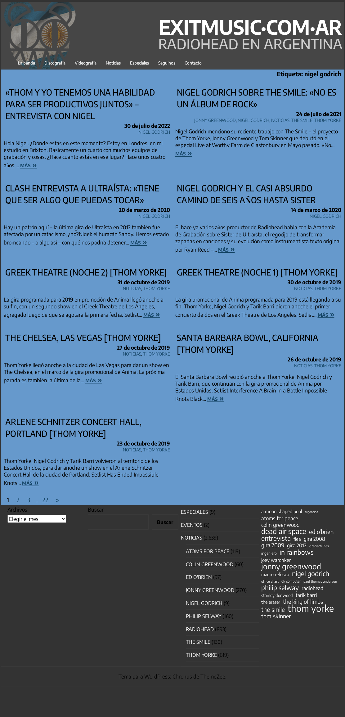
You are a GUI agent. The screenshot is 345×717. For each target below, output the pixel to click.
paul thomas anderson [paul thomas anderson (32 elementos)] (320, 581)
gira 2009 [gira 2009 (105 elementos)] (272, 545)
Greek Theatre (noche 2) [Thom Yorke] (86, 272)
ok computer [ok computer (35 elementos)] (291, 581)
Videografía (85, 62)
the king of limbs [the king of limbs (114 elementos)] (303, 601)
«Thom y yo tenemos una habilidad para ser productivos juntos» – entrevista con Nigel (80, 104)
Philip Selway (203, 616)
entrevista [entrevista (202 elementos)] (276, 538)
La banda (26, 62)
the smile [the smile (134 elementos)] (273, 609)
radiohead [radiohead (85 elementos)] (312, 588)
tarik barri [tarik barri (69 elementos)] (306, 595)
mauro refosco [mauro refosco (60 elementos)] (275, 574)
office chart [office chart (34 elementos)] (270, 581)
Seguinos (166, 62)
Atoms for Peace (207, 551)
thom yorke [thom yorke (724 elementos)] (311, 608)
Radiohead (200, 629)
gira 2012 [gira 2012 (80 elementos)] (297, 545)
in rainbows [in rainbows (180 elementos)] (296, 552)
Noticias (113, 62)
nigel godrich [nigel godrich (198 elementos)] (310, 574)
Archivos (17, 509)
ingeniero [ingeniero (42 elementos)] (269, 553)
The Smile (301, 119)
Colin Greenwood (209, 564)
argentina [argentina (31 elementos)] (311, 512)
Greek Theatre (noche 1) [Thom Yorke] (257, 272)
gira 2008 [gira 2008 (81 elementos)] (314, 539)
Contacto (193, 62)
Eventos (192, 525)
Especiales (139, 62)
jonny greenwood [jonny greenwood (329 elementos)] (291, 566)
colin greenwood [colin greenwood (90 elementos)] (280, 525)
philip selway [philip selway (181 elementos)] (280, 588)
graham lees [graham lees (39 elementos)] (319, 546)
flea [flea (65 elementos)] (297, 539)
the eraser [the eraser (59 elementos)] (270, 602)
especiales (194, 512)
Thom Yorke (327, 119)
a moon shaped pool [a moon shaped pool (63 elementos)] (281, 511)
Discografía (54, 62)
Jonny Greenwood (215, 119)
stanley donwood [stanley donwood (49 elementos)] (277, 595)
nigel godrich (154, 131)
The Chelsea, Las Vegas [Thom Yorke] (83, 337)
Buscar (96, 509)
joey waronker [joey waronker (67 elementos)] (276, 560)
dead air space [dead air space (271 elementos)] (283, 531)
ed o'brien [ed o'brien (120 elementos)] (321, 532)
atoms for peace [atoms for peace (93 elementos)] (279, 518)
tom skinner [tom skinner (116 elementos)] (276, 616)
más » (28, 164)
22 (45, 500)
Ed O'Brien (199, 577)
